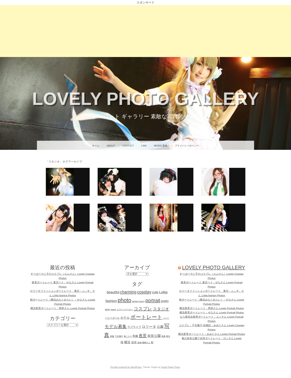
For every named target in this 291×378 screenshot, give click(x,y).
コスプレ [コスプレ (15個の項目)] (143, 308)
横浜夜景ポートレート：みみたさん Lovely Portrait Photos (211, 334)
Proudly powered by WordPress (126, 367)
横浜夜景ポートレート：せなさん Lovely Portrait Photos (211, 312)
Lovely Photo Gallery (145, 99)
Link (144, 145)
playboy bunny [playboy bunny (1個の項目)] (138, 301)
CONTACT (128, 145)
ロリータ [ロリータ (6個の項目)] (149, 327)
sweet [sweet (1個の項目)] (113, 309)
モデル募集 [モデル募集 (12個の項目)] (116, 326)
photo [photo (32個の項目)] (124, 300)
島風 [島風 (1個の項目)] (163, 336)
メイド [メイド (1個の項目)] (166, 318)
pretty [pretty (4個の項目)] (165, 301)
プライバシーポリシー (187, 145)
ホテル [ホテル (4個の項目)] (125, 318)
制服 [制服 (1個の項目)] (112, 336)
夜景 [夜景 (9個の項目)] (143, 335)
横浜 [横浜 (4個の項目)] (127, 342)
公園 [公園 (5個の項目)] (160, 327)
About (111, 145)
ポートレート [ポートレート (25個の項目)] (146, 317)
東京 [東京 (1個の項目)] (168, 336)
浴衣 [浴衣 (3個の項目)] (134, 342)
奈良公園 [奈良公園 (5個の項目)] (154, 336)
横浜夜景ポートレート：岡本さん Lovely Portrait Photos (62, 308)
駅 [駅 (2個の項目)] (152, 342)
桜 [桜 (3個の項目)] (122, 342)
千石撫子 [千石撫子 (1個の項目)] (119, 336)
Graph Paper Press (170, 367)
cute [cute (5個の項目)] (155, 292)
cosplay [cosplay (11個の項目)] (144, 292)
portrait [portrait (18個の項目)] (153, 300)
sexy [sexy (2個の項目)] (107, 309)
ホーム (95, 145)
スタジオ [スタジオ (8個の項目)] (161, 309)
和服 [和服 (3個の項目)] (135, 336)
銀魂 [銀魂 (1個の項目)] (140, 342)
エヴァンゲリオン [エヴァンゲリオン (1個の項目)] (125, 309)
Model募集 (160, 145)
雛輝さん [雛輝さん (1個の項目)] (146, 342)
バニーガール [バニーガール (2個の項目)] (112, 318)
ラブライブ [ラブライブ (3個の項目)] (134, 326)
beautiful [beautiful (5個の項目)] (113, 292)
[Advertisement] (145, 31)
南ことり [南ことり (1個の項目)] (128, 336)
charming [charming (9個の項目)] (128, 292)
